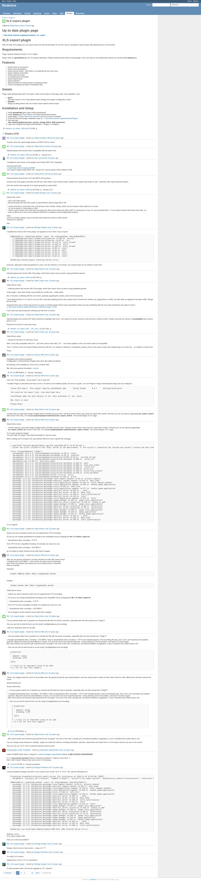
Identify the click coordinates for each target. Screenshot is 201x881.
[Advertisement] (172, 58)
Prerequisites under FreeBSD (18, 750)
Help (14, 1)
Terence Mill (39, 355)
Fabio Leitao (39, 281)
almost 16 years (53, 138)
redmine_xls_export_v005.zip (21, 190)
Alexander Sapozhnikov (49, 750)
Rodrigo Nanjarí (40, 227)
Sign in (190, 1)
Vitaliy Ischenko (40, 138)
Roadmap (37, 13)
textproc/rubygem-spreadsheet (49, 754)
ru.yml (12, 764)
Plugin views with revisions (29, 116)
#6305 (24, 299)
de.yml (36, 368)
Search (148, 5)
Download (17, 13)
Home (3, 1)
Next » (38, 873)
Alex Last (37, 158)
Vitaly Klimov (14, 26)
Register (195, 1)
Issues (46, 13)
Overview (6, 13)
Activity (27, 13)
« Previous (8, 873)
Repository (80, 13)
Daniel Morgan (40, 193)
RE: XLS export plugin (16, 138)
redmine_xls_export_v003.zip (16, 128)
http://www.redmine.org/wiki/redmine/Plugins (61, 118)
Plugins (11, 18)
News (54, 13)
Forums (69, 13)
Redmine (93, 879)
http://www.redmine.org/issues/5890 (21, 168)
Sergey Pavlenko (41, 767)
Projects (9, 1)
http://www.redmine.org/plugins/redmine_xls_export (24, 35)
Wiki (61, 13)
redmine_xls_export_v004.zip (21, 155)
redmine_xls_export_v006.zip (21, 277)
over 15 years (52, 193)
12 (32, 873)
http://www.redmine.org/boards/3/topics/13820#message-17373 (32, 307)
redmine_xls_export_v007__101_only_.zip (25, 329)
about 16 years (25, 26)
